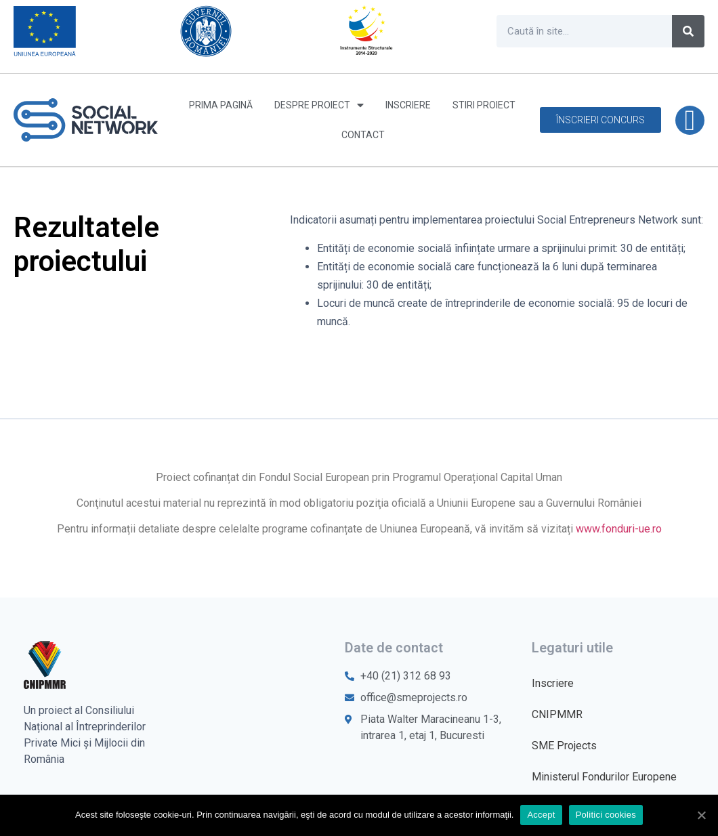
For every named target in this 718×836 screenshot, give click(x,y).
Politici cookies (606, 815)
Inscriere (408, 105)
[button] (600, 120)
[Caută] (688, 31)
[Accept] (701, 815)
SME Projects (564, 745)
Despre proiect (319, 105)
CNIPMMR (557, 714)
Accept (541, 815)
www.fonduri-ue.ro (619, 528)
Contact (363, 134)
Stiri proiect (483, 105)
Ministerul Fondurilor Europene (604, 776)
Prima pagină (221, 105)
